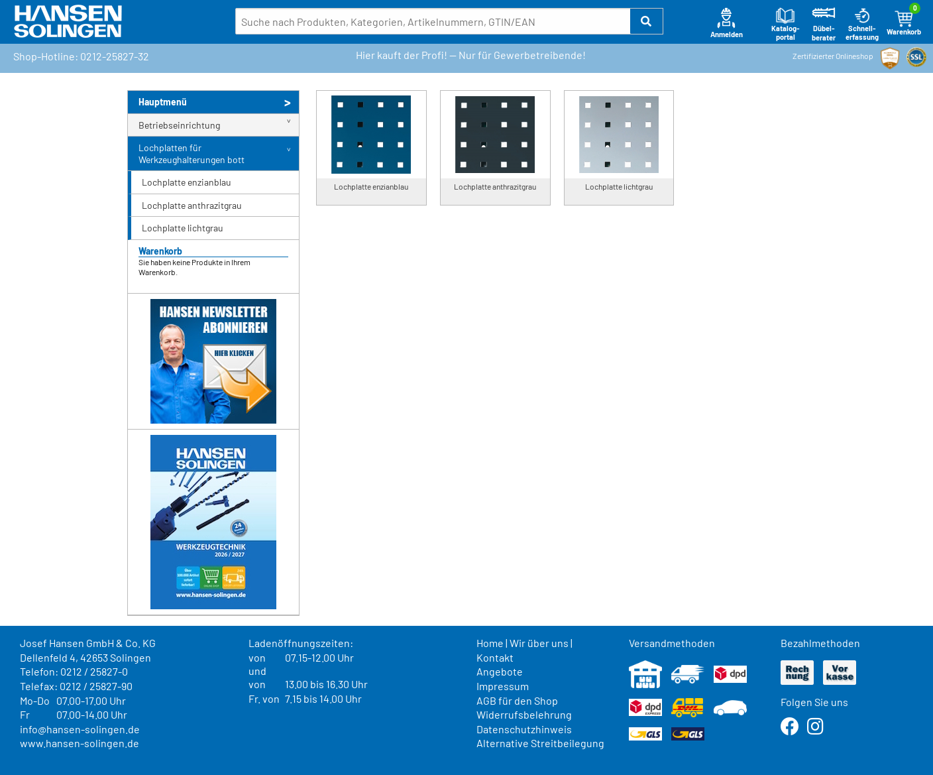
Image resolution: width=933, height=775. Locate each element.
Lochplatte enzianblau (186, 182)
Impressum (502, 686)
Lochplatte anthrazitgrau (192, 205)
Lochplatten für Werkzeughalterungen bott (191, 153)
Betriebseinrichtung (179, 125)
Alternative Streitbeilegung (540, 743)
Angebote (499, 671)
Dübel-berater (824, 24)
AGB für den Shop (517, 700)
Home (490, 642)
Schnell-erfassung (862, 24)
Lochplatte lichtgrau (182, 227)
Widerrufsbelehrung (524, 714)
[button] (646, 21)
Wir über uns (539, 642)
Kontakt (495, 657)
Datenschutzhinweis (524, 729)
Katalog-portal (785, 24)
